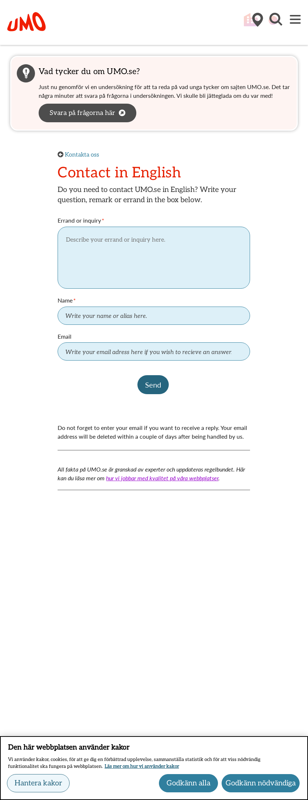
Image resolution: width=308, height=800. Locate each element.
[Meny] (295, 20)
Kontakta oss (82, 154)
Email (64, 336)
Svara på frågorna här (82, 113)
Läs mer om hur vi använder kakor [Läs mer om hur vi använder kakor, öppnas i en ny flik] (142, 767)
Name (65, 300)
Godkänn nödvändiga (261, 784)
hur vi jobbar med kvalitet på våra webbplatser (162, 477)
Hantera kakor (38, 784)
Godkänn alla (188, 784)
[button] (275, 23)
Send (153, 384)
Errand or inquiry (79, 220)
